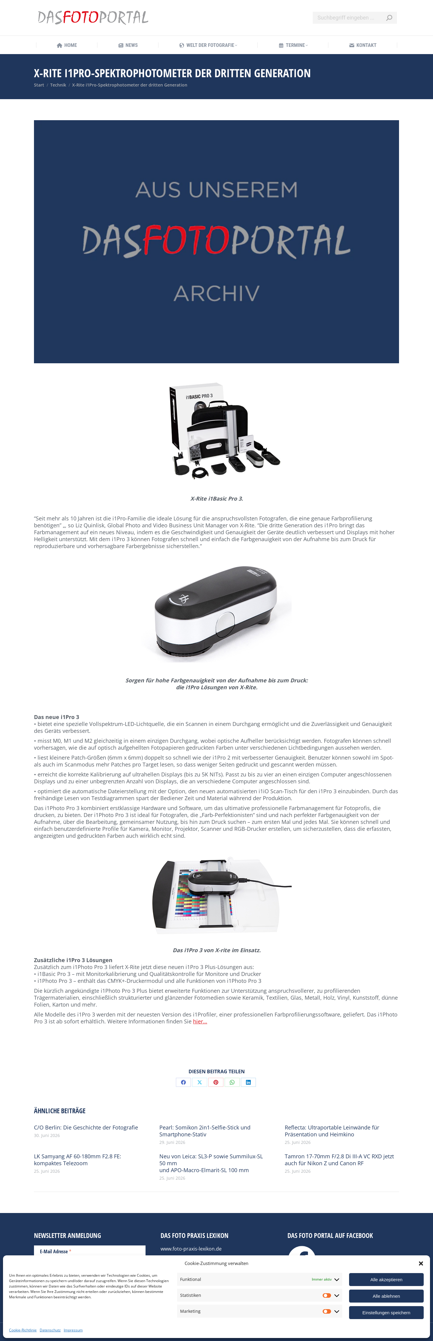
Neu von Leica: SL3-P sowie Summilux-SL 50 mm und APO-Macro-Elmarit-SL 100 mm (211, 1163)
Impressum (73, 1330)
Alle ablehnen (386, 1296)
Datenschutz (50, 1330)
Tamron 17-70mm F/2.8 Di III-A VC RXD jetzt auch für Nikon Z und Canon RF (339, 1160)
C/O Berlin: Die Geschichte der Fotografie (86, 1127)
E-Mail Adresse (56, 1251)
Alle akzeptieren (386, 1279)
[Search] (355, 18)
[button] (421, 1263)
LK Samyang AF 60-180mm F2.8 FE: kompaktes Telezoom (77, 1160)
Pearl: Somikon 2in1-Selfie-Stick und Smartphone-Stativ (204, 1131)
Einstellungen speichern (386, 1312)
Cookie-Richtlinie (23, 1330)
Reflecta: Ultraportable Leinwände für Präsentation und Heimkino (332, 1131)
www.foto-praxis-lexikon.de (191, 1248)
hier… (200, 1021)
